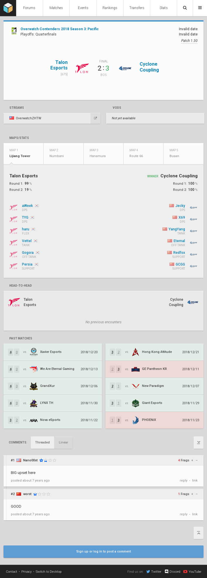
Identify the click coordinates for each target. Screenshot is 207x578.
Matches (56, 8)
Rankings (109, 8)
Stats (164, 8)
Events (83, 8)
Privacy (26, 571)
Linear (63, 442)
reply (183, 480)
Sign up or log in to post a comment (103, 551)
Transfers (136, 8)
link (195, 480)
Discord (172, 571)
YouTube (192, 572)
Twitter (153, 572)
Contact (11, 571)
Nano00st (30, 460)
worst (27, 494)
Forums (29, 8)
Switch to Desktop (48, 571)
